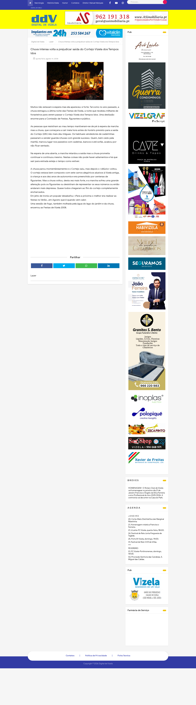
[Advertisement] (75, 228)
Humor (65, 3)
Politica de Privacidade (96, 652)
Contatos (75, 3)
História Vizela (53, 3)
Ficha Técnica (124, 652)
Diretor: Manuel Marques (93, 3)
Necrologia (39, 3)
